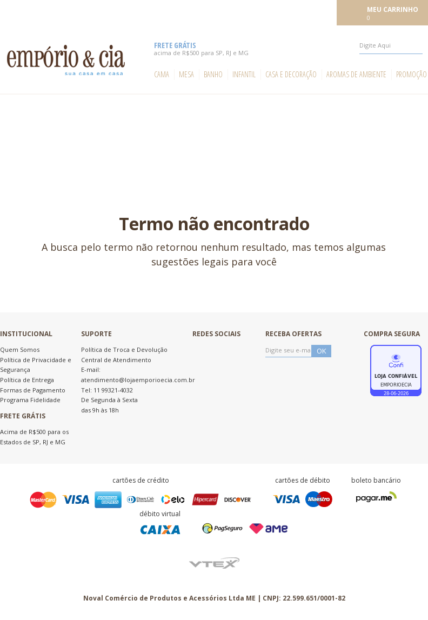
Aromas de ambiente (356, 74)
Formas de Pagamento (32, 390)
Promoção (411, 74)
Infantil (244, 74)
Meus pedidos (256, 12)
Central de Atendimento (116, 360)
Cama (161, 74)
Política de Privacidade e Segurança (35, 365)
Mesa (186, 74)
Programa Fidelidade (30, 400)
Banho (213, 74)
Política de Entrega (27, 380)
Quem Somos (19, 349)
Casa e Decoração (291, 74)
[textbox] (391, 45)
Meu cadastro (309, 12)
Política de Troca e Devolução (124, 349)
